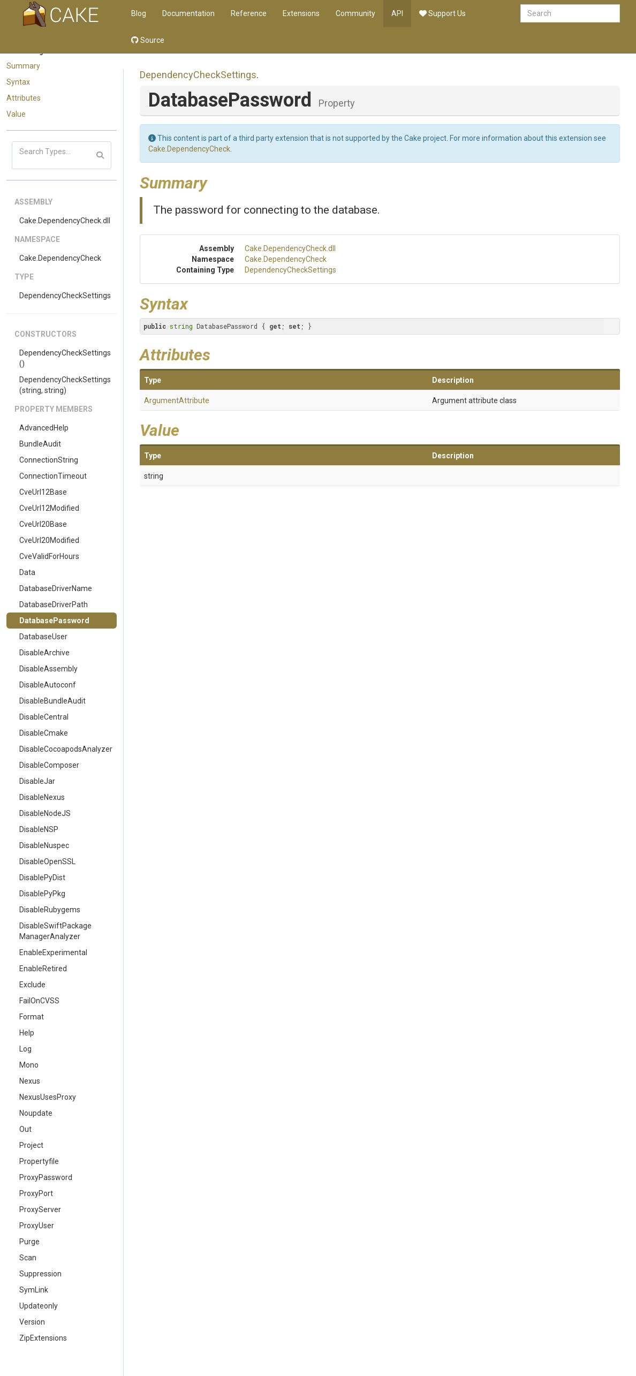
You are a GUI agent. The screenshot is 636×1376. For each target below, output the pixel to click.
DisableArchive (44, 652)
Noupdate (35, 1113)
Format (31, 1016)
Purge (29, 1241)
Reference (249, 13)
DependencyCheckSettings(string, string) (65, 385)
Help (26, 1033)
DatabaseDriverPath (53, 604)
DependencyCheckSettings (65, 295)
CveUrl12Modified (49, 508)
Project (31, 1145)
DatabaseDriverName (55, 588)
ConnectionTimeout (53, 476)
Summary (23, 66)
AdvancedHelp (44, 428)
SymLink (33, 1290)
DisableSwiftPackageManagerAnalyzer (55, 931)
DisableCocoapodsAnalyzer (65, 749)
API (397, 13)
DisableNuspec (44, 845)
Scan (27, 1257)
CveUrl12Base (43, 492)
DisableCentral (44, 717)
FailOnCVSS (39, 1000)
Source (147, 40)
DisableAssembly (48, 668)
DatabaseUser (43, 636)
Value (16, 114)
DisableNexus (42, 797)
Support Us (442, 13)
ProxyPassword (45, 1177)
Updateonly (38, 1306)
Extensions (301, 13)
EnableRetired (43, 968)
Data (27, 572)
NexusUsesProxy (47, 1097)
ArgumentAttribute (176, 400)
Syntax (18, 82)
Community (355, 13)
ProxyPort (36, 1193)
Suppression (40, 1273)
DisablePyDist (42, 877)
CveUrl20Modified (49, 540)
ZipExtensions (43, 1338)
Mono (29, 1065)
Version (32, 1322)
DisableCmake (43, 733)
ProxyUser (36, 1225)
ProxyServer (40, 1209)
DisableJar (37, 781)
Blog (138, 13)
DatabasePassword (54, 620)
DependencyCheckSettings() (65, 358)
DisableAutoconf (47, 685)
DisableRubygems (49, 909)
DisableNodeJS (45, 813)
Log (25, 1049)
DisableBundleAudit (52, 701)
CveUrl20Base (43, 524)
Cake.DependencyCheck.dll (64, 220)
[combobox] (570, 13)
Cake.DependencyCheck (60, 258)
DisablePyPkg (42, 893)
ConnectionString (48, 460)
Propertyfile (39, 1161)
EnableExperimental (53, 952)
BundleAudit (40, 444)
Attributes (23, 98)
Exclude (32, 984)
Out (25, 1129)
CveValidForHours (49, 556)
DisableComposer (49, 765)
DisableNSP (38, 829)
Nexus (29, 1081)
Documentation (188, 13)
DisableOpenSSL (47, 861)
